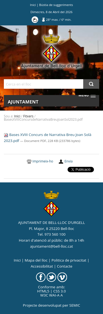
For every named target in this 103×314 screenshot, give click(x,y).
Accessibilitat (42, 266)
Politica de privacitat (68, 260)
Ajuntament (23, 102)
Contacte (64, 266)
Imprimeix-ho (42, 161)
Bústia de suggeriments (56, 5)
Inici (33, 5)
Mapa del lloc (36, 260)
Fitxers (28, 116)
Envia (69, 161)
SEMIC (74, 305)
